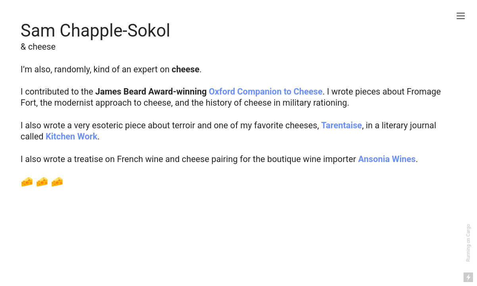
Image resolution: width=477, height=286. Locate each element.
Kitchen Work (71, 136)
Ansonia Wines (387, 159)
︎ (460, 16)
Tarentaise (341, 125)
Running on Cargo (468, 243)
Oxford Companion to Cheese (265, 92)
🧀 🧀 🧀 (42, 181)
